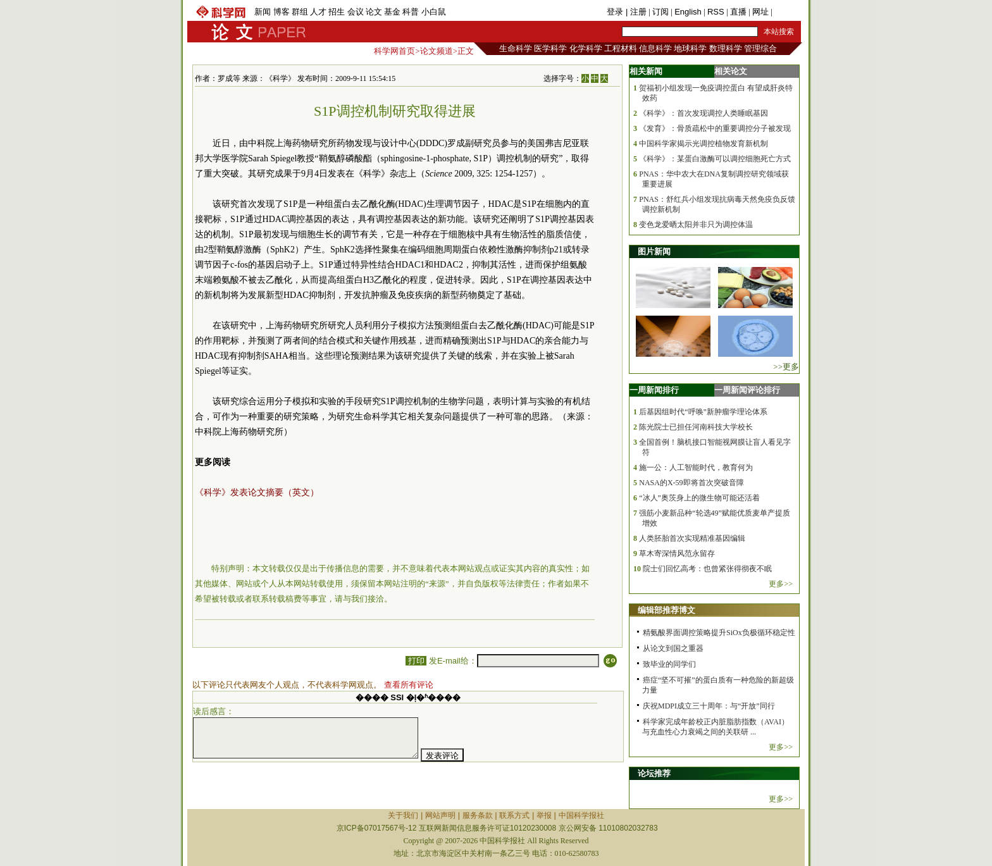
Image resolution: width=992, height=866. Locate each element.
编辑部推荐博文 (666, 610)
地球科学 (690, 48)
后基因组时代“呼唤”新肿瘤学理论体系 (703, 411)
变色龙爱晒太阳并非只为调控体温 (696, 224)
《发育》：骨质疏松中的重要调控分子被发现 (715, 128)
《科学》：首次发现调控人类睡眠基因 (703, 113)
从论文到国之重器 (673, 648)
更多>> (781, 583)
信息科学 (655, 48)
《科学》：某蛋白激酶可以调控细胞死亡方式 (715, 158)
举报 (544, 815)
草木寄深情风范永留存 (677, 553)
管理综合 (760, 48)
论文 (374, 11)
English (688, 11)
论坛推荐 (654, 773)
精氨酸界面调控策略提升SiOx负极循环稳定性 (719, 632)
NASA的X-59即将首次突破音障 (691, 482)
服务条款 (477, 815)
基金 (392, 11)
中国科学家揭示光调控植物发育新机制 (703, 143)
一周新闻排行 (654, 390)
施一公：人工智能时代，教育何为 (696, 467)
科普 (410, 11)
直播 (738, 11)
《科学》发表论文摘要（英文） (257, 492)
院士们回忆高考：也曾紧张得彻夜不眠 (707, 568)
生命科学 (515, 48)
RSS (715, 11)
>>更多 (786, 366)
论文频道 (436, 51)
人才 (318, 11)
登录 (616, 11)
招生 (336, 11)
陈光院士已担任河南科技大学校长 (696, 427)
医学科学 (550, 48)
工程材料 (620, 48)
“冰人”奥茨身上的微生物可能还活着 (699, 497)
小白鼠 (433, 11)
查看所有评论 (408, 685)
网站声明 (440, 815)
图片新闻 (654, 251)
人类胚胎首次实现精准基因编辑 (692, 538)
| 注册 (636, 11)
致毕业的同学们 (669, 664)
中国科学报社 (581, 815)
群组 (300, 11)
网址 (760, 11)
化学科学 (585, 48)
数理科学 (725, 48)
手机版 (786, 11)
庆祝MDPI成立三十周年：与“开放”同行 (709, 706)
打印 (416, 660)
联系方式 (514, 815)
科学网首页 (394, 51)
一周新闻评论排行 (747, 390)
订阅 (660, 11)
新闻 (262, 11)
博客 (281, 11)
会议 (355, 11)
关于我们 (403, 815)
